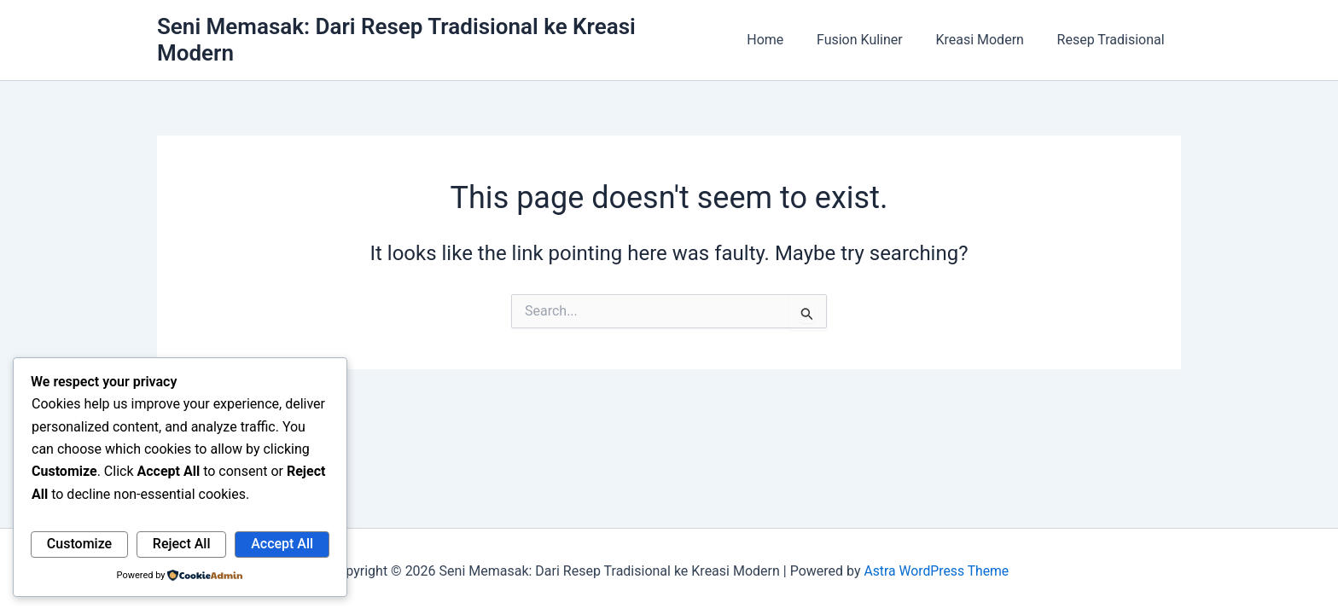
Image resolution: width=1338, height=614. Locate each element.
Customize (79, 544)
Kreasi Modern (988, 34)
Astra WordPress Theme (936, 571)
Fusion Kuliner (874, 34)
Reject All (182, 544)
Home (785, 34)
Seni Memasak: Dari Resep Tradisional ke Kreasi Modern (437, 33)
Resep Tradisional (1113, 34)
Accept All (282, 544)
